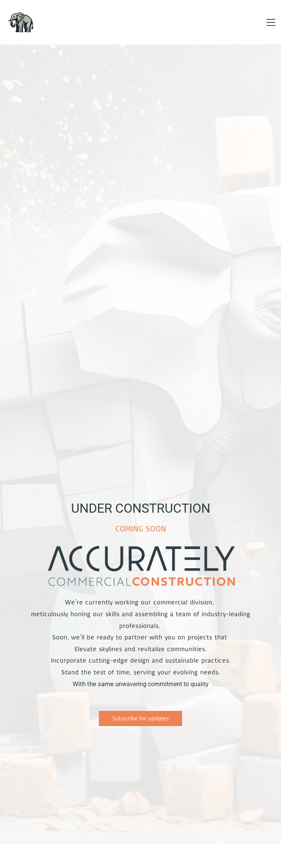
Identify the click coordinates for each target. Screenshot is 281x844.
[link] (141, 546)
